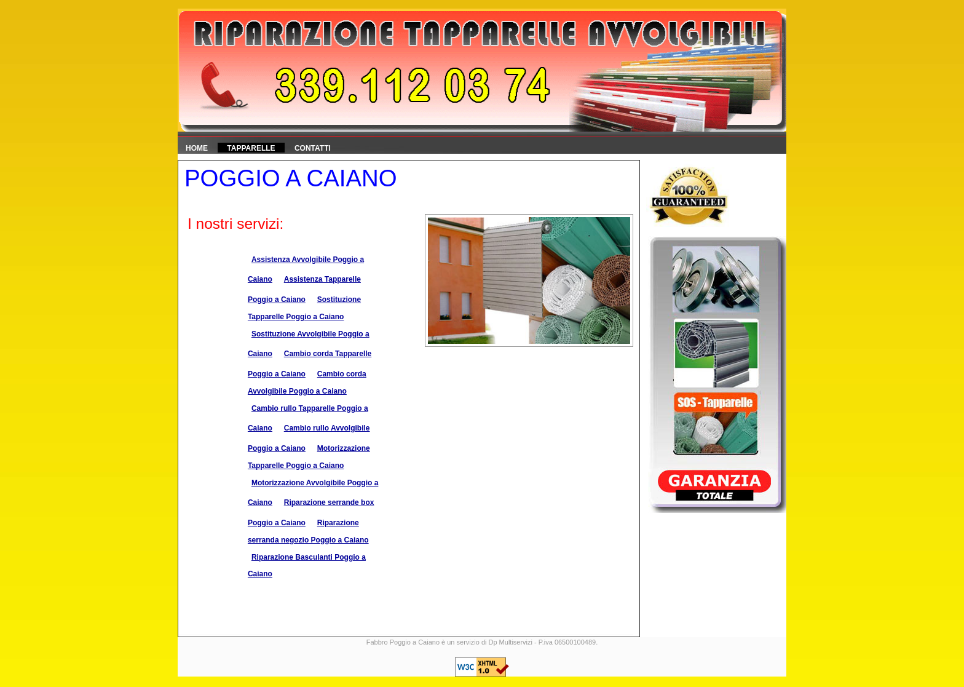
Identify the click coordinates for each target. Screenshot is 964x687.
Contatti (312, 148)
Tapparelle (251, 148)
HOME (197, 148)
